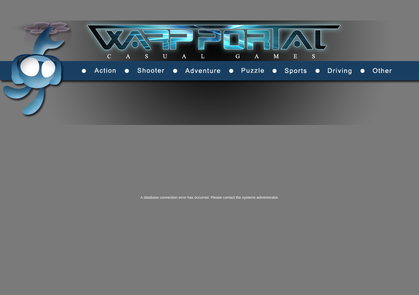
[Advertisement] (247, 137)
